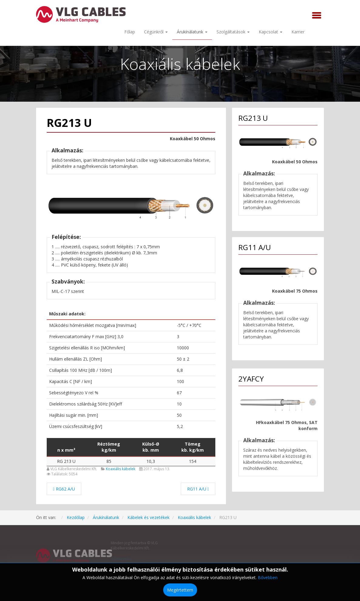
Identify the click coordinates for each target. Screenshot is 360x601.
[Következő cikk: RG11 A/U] (198, 489)
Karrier (297, 32)
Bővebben (268, 577)
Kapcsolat (270, 32)
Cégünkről (156, 32)
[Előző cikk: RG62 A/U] (64, 489)
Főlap (129, 32)
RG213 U (69, 122)
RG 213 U (66, 461)
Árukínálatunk (192, 32)
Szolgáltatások (233, 32)
